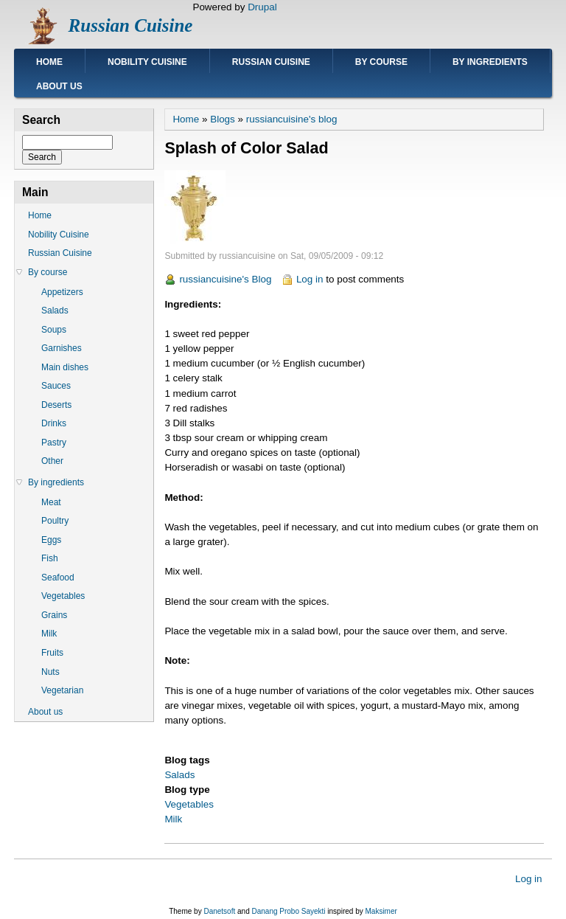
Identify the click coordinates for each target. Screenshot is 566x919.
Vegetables (189, 804)
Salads (179, 774)
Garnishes (61, 348)
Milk (173, 819)
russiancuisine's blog (292, 119)
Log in (310, 279)
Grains (54, 615)
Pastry (53, 442)
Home (49, 62)
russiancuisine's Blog (225, 279)
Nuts (50, 672)
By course (381, 62)
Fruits (52, 653)
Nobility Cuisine (147, 62)
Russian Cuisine (131, 25)
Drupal (262, 7)
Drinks (53, 423)
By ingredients (490, 62)
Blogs (222, 119)
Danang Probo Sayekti (288, 911)
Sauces (56, 386)
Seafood (57, 577)
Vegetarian (62, 690)
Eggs (51, 540)
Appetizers (62, 292)
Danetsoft (219, 911)
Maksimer (380, 911)
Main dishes (64, 367)
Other (52, 461)
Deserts (56, 405)
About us (59, 86)
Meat (51, 502)
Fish (49, 558)
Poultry (55, 521)
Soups (53, 330)
